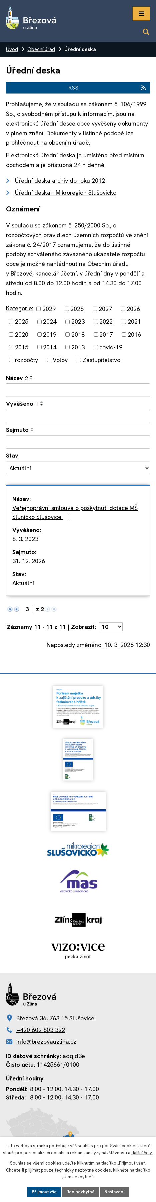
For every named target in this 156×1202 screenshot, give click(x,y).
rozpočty (26, 360)
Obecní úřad (41, 49)
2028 (77, 309)
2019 (49, 334)
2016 (134, 334)
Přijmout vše (44, 1192)
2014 (49, 347)
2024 (49, 322)
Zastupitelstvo (101, 360)
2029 (49, 309)
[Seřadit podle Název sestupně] (31, 379)
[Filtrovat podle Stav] (78, 468)
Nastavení (114, 1192)
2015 (21, 347)
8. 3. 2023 (25, 539)
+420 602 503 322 (40, 1030)
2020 (21, 334)
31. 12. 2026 (28, 561)
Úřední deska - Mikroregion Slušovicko (65, 192)
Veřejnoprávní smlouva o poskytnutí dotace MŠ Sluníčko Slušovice (75, 512)
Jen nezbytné (80, 1192)
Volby (60, 360)
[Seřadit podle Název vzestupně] (31, 376)
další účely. (142, 1153)
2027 (105, 309)
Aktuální (23, 583)
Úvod (12, 49)
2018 (78, 334)
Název (17, 378)
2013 (78, 347)
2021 (134, 322)
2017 (106, 334)
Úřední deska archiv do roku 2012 (60, 180)
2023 (78, 322)
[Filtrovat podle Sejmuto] (78, 442)
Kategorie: (19, 308)
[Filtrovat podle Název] (78, 390)
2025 (21, 322)
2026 (133, 309)
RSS (107, 87)
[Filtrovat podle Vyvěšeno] (78, 416)
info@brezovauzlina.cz (46, 1041)
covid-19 (110, 347)
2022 (106, 322)
